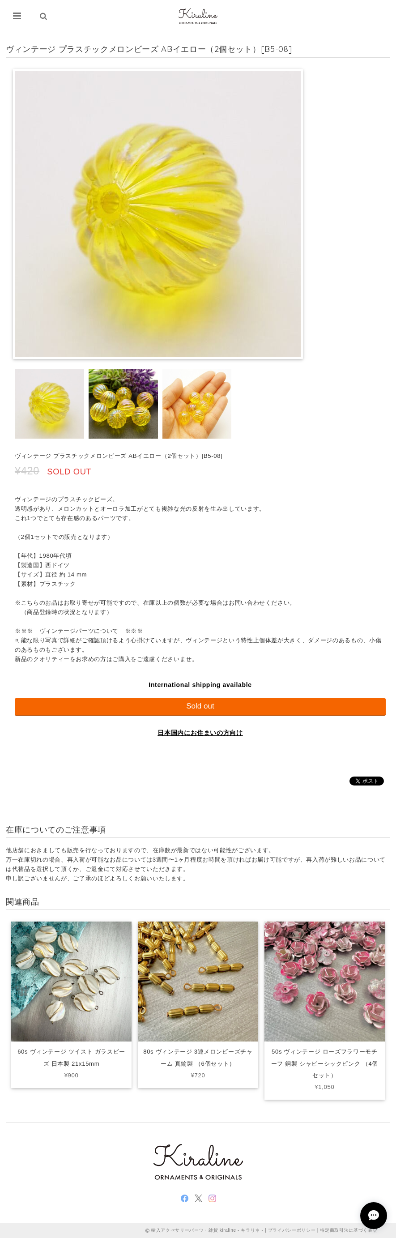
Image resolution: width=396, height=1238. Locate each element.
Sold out (200, 706)
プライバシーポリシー (292, 1230)
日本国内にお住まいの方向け (200, 732)
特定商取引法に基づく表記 (348, 1230)
